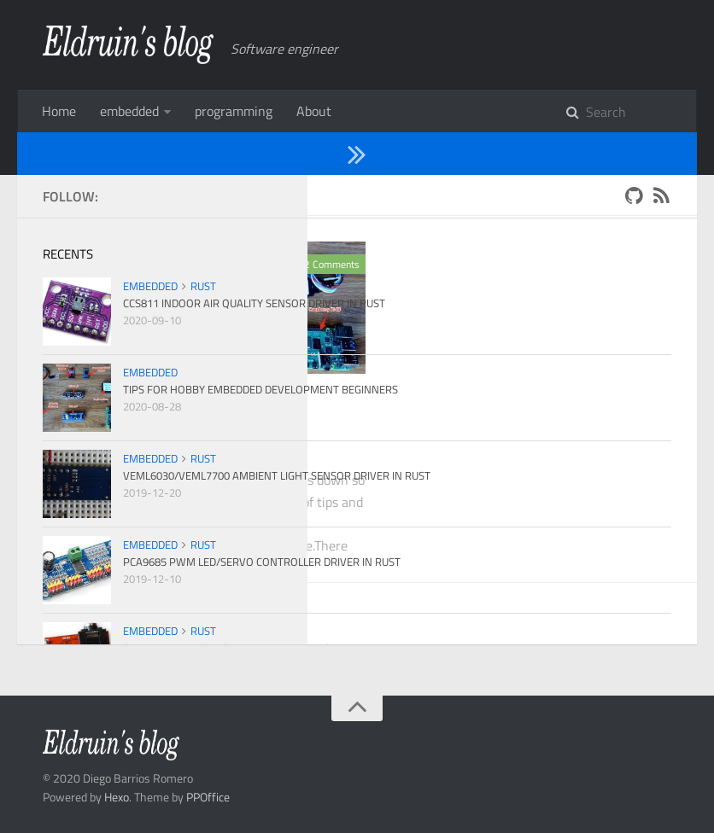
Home (59, 111)
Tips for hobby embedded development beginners (177, 432)
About (313, 111)
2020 (110, 194)
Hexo (116, 797)
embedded (129, 111)
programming (233, 111)
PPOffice (208, 797)
